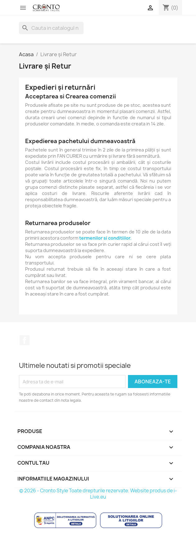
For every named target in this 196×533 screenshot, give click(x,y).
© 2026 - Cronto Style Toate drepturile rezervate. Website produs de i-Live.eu (98, 493)
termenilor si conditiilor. (105, 238)
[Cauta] (51, 28)
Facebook (25, 340)
